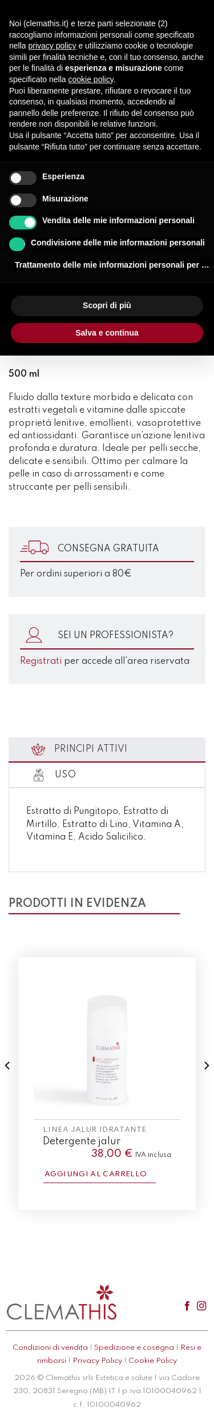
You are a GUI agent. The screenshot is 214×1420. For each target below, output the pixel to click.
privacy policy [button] (52, 45)
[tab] (107, 750)
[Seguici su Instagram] (201, 1306)
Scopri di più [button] (107, 305)
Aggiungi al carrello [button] (96, 1174)
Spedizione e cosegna (134, 1348)
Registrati (41, 661)
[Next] (206, 1088)
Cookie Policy (152, 1361)
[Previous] (8, 1088)
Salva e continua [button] (106, 332)
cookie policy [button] (91, 79)
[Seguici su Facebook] (187, 1306)
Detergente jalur (81, 1141)
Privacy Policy (97, 1361)
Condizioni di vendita (50, 1348)
